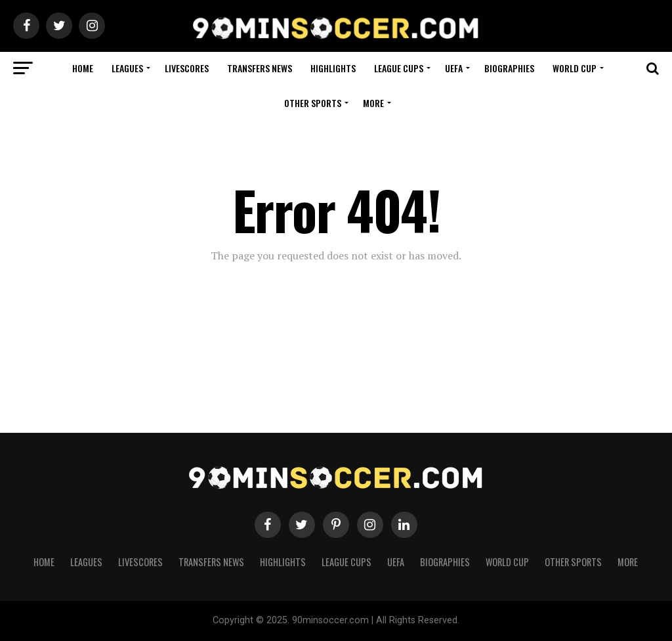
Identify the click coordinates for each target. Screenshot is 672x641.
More (373, 103)
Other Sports (312, 103)
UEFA (454, 68)
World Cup (575, 68)
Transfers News (259, 68)
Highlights (333, 68)
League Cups (398, 68)
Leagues (127, 68)
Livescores (187, 68)
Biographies (509, 68)
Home (82, 68)
